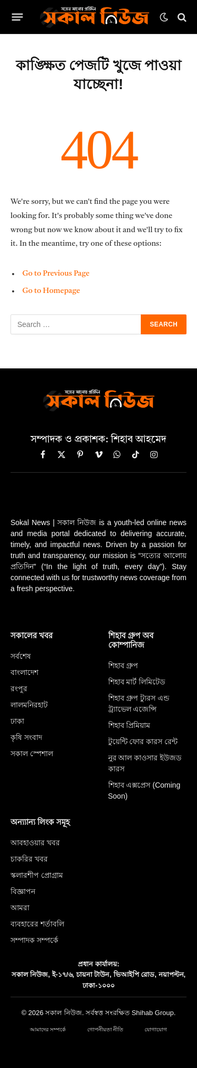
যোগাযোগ (155, 1029)
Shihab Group (152, 1013)
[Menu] (17, 17)
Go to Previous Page (55, 274)
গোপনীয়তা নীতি (105, 1029)
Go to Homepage (51, 291)
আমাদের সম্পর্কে (48, 1029)
